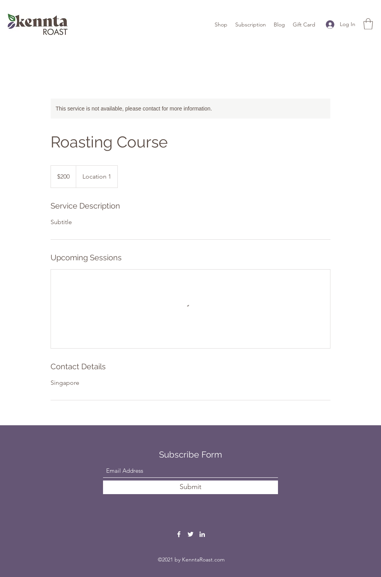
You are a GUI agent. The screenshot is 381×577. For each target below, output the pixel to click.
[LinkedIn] (202, 534)
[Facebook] (179, 534)
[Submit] (190, 487)
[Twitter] (190, 534)
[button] (368, 24)
